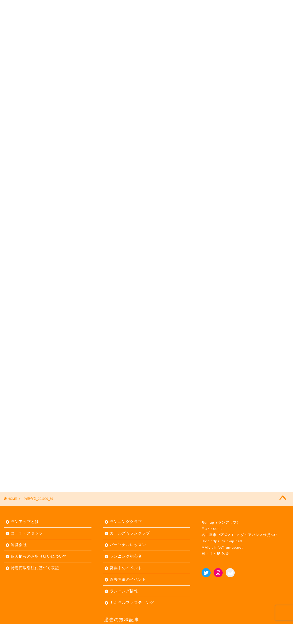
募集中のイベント (126, 568)
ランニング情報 (124, 591)
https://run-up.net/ (226, 541)
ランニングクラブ (126, 521)
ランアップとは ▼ (28, 7)
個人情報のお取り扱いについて (39, 556)
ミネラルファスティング (132, 602)
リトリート (189, 7)
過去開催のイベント (128, 579)
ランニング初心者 (126, 556)
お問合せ (219, 7)
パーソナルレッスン (148, 7)
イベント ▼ (106, 7)
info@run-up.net (228, 547)
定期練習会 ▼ (70, 7)
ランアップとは (25, 521)
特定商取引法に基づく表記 (35, 568)
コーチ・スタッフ (27, 533)
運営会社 (19, 545)
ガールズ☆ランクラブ (130, 533)
